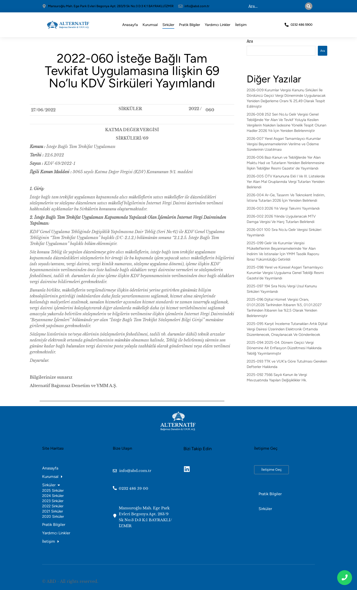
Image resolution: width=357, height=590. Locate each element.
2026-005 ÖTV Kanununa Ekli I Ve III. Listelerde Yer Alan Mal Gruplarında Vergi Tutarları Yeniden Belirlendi (286, 181)
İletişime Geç (271, 469)
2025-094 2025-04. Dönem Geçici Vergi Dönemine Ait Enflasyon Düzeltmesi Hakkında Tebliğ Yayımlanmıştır (284, 348)
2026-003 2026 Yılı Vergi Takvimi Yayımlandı (283, 208)
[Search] (308, 6)
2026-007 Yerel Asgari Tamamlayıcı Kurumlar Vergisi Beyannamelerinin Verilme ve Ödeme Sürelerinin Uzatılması (284, 144)
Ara (250, 41)
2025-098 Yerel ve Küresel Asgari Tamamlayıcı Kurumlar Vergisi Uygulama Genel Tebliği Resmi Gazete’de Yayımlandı (285, 272)
